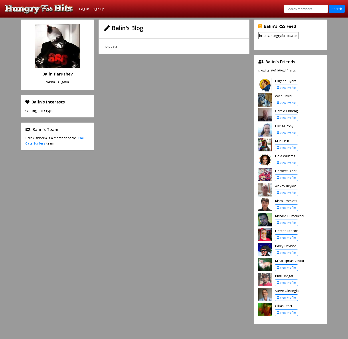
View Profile (286, 88)
